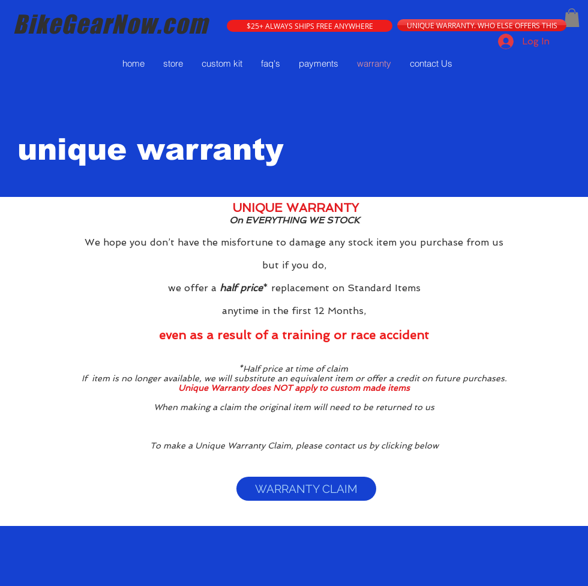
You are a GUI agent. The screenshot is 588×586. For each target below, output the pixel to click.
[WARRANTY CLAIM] (306, 489)
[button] (309, 26)
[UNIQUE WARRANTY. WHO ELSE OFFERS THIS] (481, 25)
